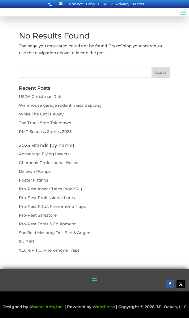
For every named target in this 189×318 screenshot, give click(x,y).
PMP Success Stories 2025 (45, 131)
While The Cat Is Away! (42, 114)
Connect (74, 4)
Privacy (122, 4)
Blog (90, 4)
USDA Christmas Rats (40, 96)
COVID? (105, 4)
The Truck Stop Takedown (45, 122)
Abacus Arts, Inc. (46, 306)
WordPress (104, 306)
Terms (138, 4)
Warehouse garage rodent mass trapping (60, 105)
